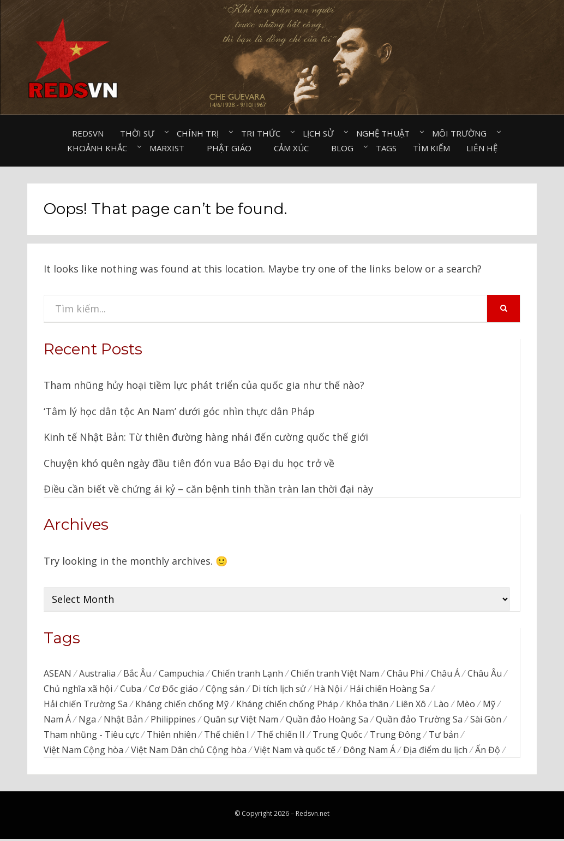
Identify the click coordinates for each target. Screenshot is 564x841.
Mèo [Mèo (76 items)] (466, 704)
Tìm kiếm (431, 148)
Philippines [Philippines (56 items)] (173, 720)
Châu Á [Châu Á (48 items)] (445, 673)
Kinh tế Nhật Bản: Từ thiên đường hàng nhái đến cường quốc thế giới (206, 436)
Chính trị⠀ (201, 133)
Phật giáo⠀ (232, 148)
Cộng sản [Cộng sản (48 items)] (225, 689)
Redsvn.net (312, 815)
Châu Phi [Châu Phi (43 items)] (405, 673)
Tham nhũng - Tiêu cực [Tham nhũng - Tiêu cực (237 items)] (91, 736)
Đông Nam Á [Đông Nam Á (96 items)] (369, 751)
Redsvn (88, 133)
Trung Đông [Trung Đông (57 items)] (395, 736)
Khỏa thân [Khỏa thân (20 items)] (367, 704)
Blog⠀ (345, 148)
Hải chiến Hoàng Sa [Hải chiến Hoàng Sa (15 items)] (389, 689)
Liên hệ (481, 148)
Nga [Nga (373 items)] (87, 720)
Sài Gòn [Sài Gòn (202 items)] (485, 720)
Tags (386, 148)
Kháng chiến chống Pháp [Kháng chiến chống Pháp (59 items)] (287, 704)
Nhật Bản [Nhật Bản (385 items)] (123, 720)
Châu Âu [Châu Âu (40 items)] (484, 673)
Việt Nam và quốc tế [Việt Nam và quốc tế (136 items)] (294, 751)
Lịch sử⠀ (321, 133)
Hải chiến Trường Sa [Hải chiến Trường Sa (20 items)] (86, 704)
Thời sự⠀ (140, 133)
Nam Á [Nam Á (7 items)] (57, 720)
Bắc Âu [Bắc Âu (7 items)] (137, 673)
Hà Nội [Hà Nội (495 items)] (328, 689)
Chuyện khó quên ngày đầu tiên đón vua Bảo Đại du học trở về (189, 463)
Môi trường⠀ (462, 133)
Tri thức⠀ (263, 133)
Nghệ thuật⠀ (386, 133)
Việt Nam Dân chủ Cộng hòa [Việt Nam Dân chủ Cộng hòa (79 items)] (189, 751)
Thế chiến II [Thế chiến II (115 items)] (281, 736)
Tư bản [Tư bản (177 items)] (444, 736)
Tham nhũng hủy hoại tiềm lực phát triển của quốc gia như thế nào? (204, 385)
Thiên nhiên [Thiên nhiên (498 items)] (171, 736)
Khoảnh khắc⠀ (100, 148)
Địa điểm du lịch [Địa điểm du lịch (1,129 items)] (435, 751)
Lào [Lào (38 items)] (441, 704)
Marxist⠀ (169, 148)
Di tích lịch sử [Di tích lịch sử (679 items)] (279, 689)
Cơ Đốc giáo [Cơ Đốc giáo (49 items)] (173, 689)
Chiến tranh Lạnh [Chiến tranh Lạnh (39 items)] (247, 673)
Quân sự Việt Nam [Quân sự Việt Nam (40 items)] (240, 720)
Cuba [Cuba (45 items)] (130, 689)
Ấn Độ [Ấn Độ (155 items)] (487, 751)
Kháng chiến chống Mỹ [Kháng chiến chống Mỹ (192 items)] (182, 704)
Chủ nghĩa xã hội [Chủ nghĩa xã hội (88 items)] (78, 689)
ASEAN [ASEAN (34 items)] (57, 673)
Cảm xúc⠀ (294, 148)
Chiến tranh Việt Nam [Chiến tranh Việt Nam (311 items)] (335, 673)
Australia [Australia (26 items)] (97, 673)
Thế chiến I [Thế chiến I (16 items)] (226, 736)
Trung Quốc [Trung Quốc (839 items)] (337, 736)
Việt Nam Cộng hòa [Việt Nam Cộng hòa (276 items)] (83, 751)
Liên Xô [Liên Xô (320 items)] (411, 704)
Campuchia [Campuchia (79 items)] (181, 673)
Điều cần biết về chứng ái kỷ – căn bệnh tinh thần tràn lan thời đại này (208, 488)
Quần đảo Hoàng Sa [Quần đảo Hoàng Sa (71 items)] (327, 720)
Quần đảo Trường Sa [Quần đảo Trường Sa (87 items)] (419, 720)
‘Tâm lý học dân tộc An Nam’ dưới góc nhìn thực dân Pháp (179, 411)
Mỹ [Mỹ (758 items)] (489, 704)
